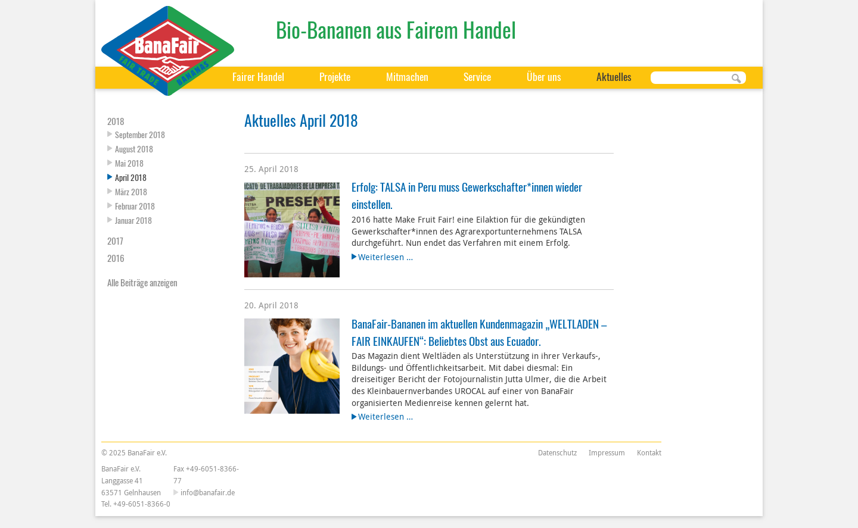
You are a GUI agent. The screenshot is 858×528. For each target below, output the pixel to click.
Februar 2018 (135, 205)
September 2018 (140, 134)
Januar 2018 (133, 220)
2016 (116, 257)
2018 (116, 120)
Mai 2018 (129, 163)
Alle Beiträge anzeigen (142, 282)
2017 (115, 240)
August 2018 (134, 148)
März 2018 (131, 191)
